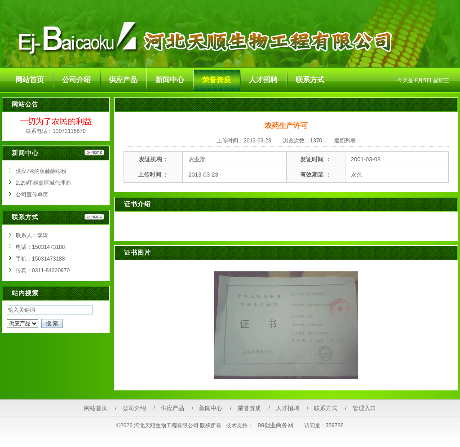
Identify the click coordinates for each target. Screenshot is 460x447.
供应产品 (172, 408)
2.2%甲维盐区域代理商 (43, 183)
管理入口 (364, 408)
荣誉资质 (249, 408)
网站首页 (95, 408)
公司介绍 (134, 408)
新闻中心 (210, 408)
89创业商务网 (276, 425)
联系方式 (325, 408)
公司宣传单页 (32, 194)
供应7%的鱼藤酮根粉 (41, 171)
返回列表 (345, 140)
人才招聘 (287, 408)
